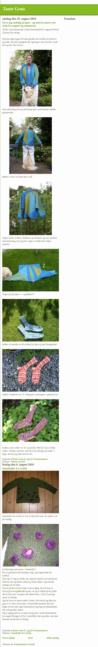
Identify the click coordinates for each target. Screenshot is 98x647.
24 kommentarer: (40, 459)
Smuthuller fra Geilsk (14, 468)
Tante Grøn (14, 8)
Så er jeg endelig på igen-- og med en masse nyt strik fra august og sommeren (29, 24)
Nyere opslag (8, 638)
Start (30, 638)
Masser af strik (18, 461)
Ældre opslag (52, 638)
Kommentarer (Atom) (24, 644)
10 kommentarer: (40, 630)
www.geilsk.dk (18, 591)
